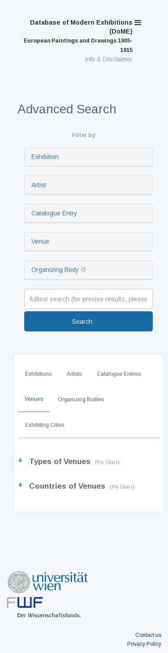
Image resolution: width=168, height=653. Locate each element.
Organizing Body (55, 269)
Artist (38, 185)
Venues (34, 399)
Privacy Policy (144, 644)
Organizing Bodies (81, 399)
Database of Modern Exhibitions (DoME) (78, 36)
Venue (40, 241)
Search (82, 321)
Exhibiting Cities (44, 425)
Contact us (148, 635)
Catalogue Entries (119, 374)
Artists (74, 374)
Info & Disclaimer (109, 59)
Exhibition (45, 156)
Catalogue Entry (54, 213)
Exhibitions (38, 374)
